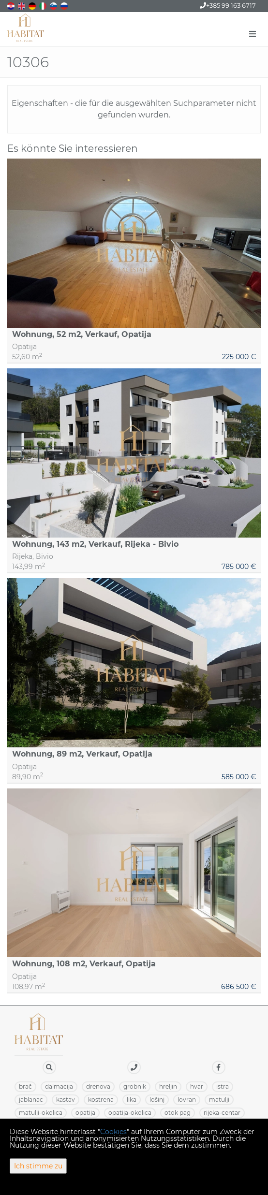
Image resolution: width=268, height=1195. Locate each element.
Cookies (113, 1131)
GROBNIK (134, 1086)
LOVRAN (187, 1099)
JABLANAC (31, 1099)
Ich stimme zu (38, 1166)
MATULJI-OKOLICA (40, 1112)
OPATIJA (85, 1112)
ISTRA (222, 1086)
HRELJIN (168, 1086)
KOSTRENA (101, 1099)
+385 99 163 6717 (228, 5)
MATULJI (219, 1099)
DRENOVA (98, 1086)
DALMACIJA (59, 1086)
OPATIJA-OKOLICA (129, 1112)
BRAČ (25, 1086)
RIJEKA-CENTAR (222, 1112)
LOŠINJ (156, 1099)
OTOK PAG (177, 1112)
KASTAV (65, 1099)
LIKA (131, 1099)
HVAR (196, 1086)
